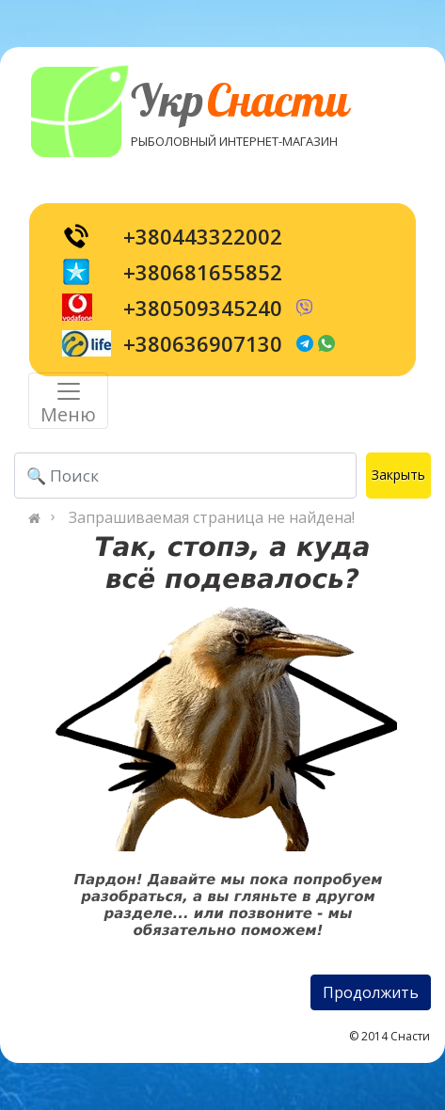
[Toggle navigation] (68, 401)
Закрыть (398, 475)
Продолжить (371, 992)
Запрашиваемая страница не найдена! (212, 517)
